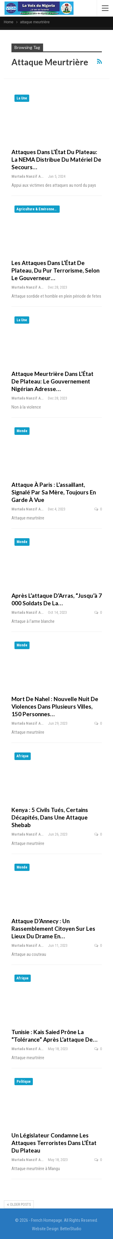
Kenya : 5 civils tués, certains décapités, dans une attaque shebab (49, 817)
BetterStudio (70, 1228)
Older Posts (19, 1204)
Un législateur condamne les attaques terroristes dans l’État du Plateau (53, 1143)
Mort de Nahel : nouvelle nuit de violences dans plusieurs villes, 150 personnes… (54, 706)
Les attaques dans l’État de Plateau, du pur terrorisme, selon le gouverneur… (55, 270)
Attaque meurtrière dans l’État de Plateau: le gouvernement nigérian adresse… (52, 381)
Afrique (23, 756)
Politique (24, 1081)
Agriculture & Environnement (38, 209)
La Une (22, 98)
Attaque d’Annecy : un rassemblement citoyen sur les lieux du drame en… (53, 928)
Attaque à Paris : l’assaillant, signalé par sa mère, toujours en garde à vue (53, 492)
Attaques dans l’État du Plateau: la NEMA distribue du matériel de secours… (56, 159)
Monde (22, 431)
